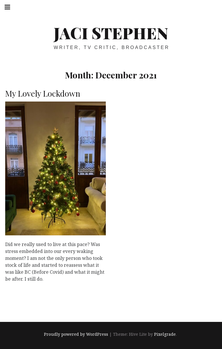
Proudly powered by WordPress (76, 334)
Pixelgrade (165, 334)
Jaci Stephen (111, 32)
